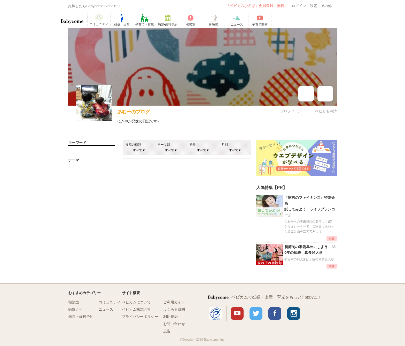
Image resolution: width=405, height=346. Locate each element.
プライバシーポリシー (140, 316)
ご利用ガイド (174, 302)
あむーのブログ (133, 111)
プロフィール (291, 111)
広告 (166, 331)
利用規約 (170, 316)
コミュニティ (109, 302)
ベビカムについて (136, 302)
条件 (193, 144)
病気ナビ (75, 309)
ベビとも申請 (326, 111)
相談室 (73, 302)
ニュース (106, 309)
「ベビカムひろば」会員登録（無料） (257, 6)
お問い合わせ (174, 324)
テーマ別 (164, 144)
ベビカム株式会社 (136, 309)
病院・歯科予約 (81, 316)
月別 (225, 144)
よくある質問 (174, 309)
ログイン (299, 6)
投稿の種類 (133, 144)
